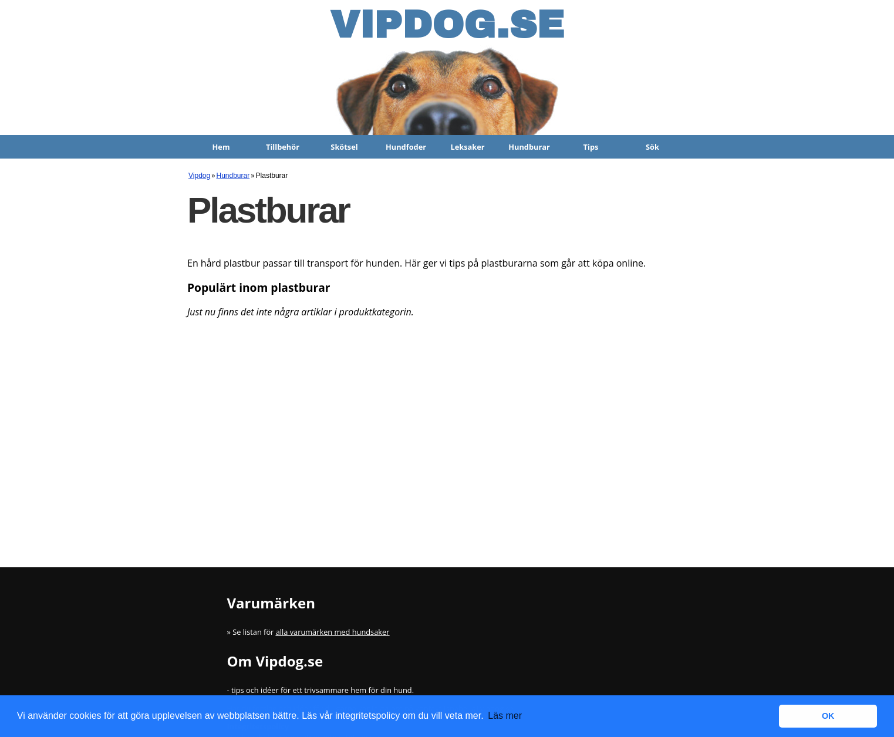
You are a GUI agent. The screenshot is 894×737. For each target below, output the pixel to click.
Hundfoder (406, 147)
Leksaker (467, 147)
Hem (221, 147)
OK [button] (828, 716)
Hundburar (529, 147)
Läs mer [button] (505, 716)
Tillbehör (282, 147)
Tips (591, 147)
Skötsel (343, 147)
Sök (652, 147)
